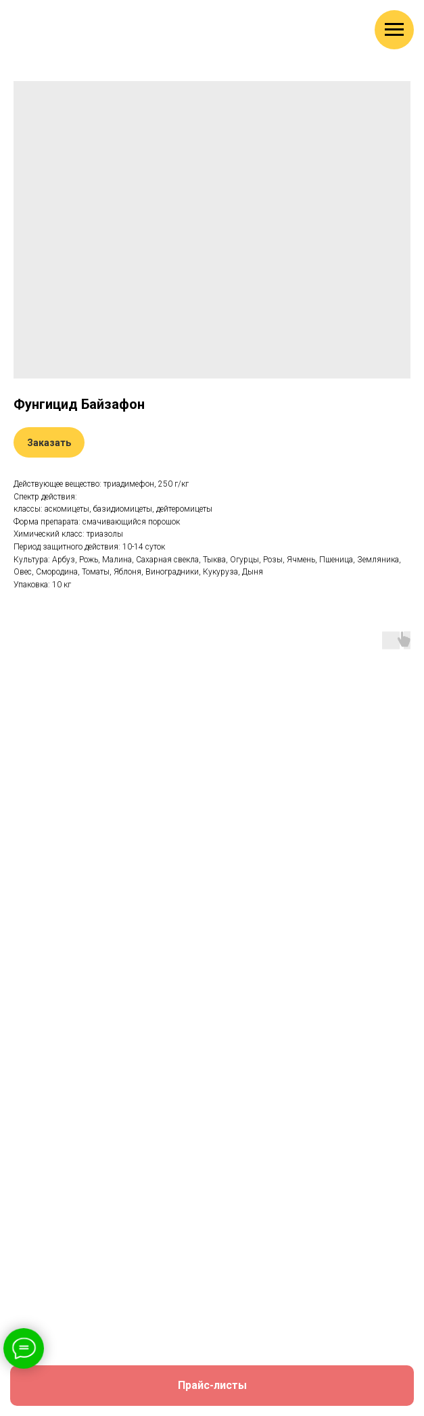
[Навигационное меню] (394, 29)
